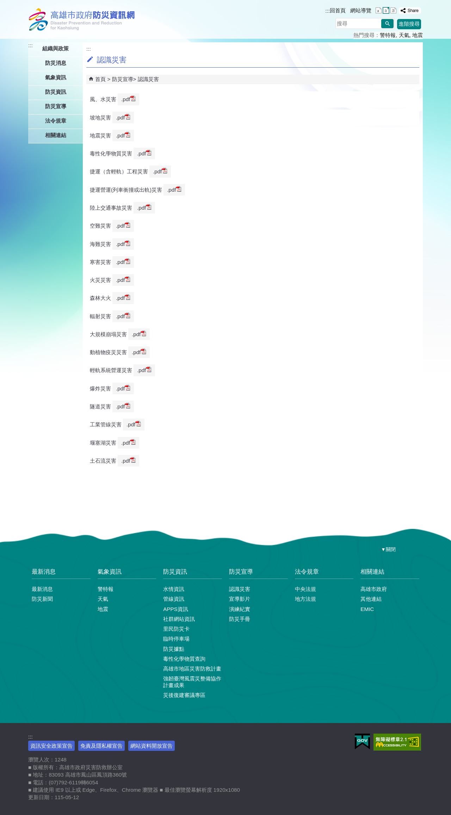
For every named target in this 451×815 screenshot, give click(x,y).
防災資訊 (175, 571)
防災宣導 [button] (55, 106)
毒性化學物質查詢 (184, 659)
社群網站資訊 (179, 619)
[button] (387, 23)
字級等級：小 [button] (379, 10)
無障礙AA (397, 742)
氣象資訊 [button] (55, 77)
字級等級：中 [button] (386, 10)
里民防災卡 (176, 629)
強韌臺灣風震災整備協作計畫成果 (192, 681)
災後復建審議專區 (184, 695)
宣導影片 (239, 599)
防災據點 (173, 649)
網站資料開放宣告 (151, 746)
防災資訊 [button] (55, 92)
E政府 (362, 741)
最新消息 (44, 571)
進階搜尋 (409, 24)
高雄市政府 (373, 589)
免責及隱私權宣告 (101, 746)
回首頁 (338, 10)
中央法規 (305, 589)
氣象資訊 (110, 571)
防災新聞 (42, 599)
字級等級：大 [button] (393, 10)
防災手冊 (239, 619)
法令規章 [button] (55, 121)
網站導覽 (360, 10)
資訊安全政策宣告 (51, 746)
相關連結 (372, 571)
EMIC (367, 609)
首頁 (100, 79)
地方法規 (305, 599)
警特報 (388, 35)
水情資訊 (173, 589)
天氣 (404, 35)
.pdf (128, 98)
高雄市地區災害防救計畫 (192, 669)
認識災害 (148, 79)
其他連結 (371, 599)
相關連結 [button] (55, 135)
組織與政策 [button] (55, 48)
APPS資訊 (175, 609)
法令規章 (307, 571)
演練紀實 (239, 609)
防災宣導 (122, 79)
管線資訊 (173, 599)
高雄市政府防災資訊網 (83, 19)
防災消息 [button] (55, 63)
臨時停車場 (176, 639)
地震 (417, 35)
